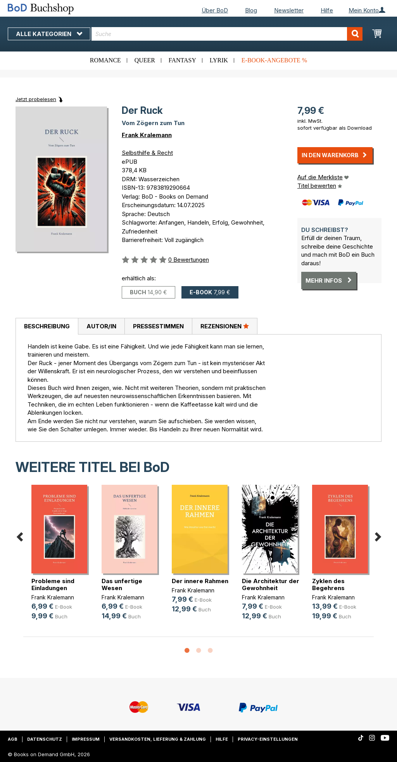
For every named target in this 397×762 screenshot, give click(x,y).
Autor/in (101, 326)
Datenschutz (44, 739)
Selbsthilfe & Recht (147, 152)
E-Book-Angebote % (274, 60)
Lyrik (219, 60)
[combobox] (226, 34)
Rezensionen (224, 326)
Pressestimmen (158, 326)
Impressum (86, 739)
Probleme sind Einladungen (52, 584)
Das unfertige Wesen (122, 584)
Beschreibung (47, 326)
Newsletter (289, 10)
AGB (12, 739)
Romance (105, 60)
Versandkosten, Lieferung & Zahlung (157, 739)
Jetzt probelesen (36, 99)
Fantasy (182, 60)
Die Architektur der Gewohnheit (270, 584)
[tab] (47, 326)
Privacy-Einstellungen (268, 739)
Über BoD (215, 10)
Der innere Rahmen (200, 581)
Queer (145, 60)
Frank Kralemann (147, 135)
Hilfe (327, 10)
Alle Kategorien (49, 34)
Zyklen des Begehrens (328, 584)
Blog (251, 10)
